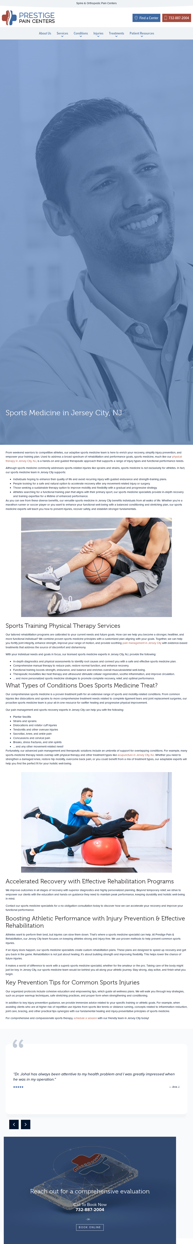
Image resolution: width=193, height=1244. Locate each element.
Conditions (81, 33)
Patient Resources (142, 33)
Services (62, 33)
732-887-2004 (90, 1209)
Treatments (116, 33)
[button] (14, 1124)
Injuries (98, 33)
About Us (45, 33)
